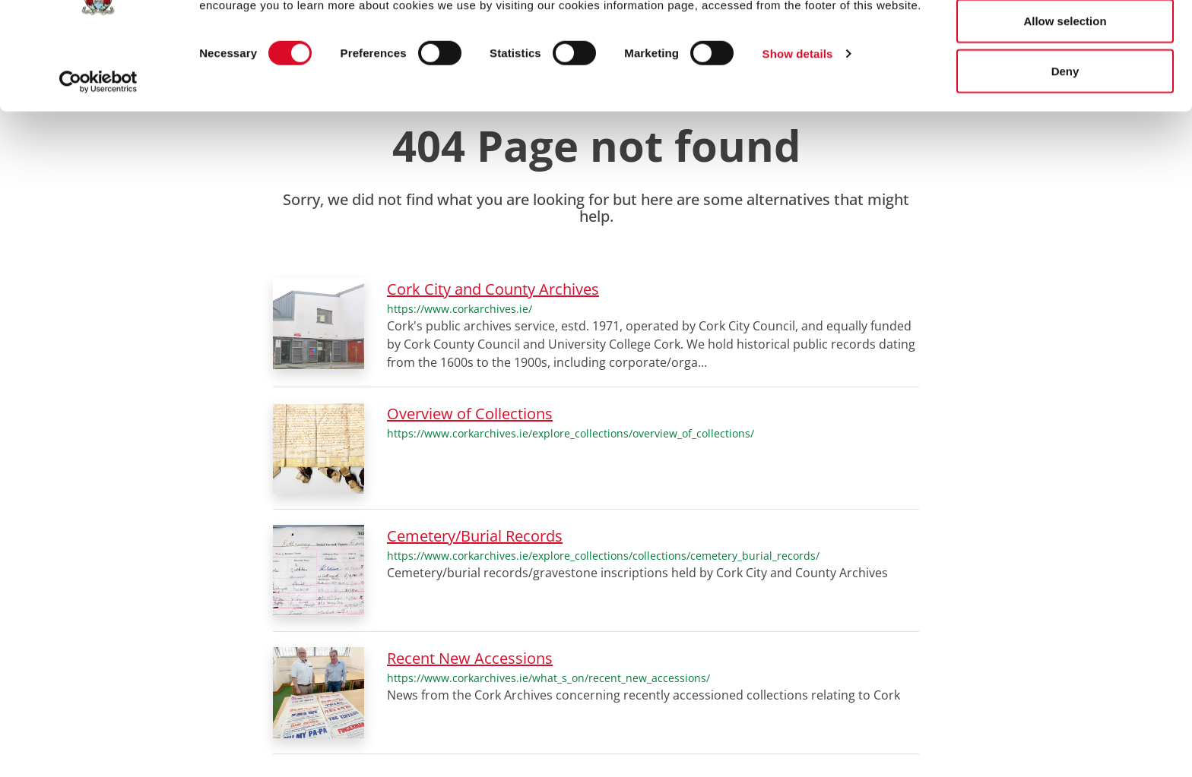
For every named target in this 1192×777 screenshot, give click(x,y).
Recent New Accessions (470, 658)
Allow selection (1064, 90)
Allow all (1065, 39)
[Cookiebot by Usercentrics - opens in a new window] (98, 150)
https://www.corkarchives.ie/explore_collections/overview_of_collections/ (570, 433)
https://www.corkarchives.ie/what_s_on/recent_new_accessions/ (548, 678)
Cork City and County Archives (493, 289)
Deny (1065, 139)
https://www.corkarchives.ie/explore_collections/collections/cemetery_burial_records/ (603, 555)
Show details (797, 122)
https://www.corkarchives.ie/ (459, 309)
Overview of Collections (470, 413)
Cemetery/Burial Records (475, 536)
